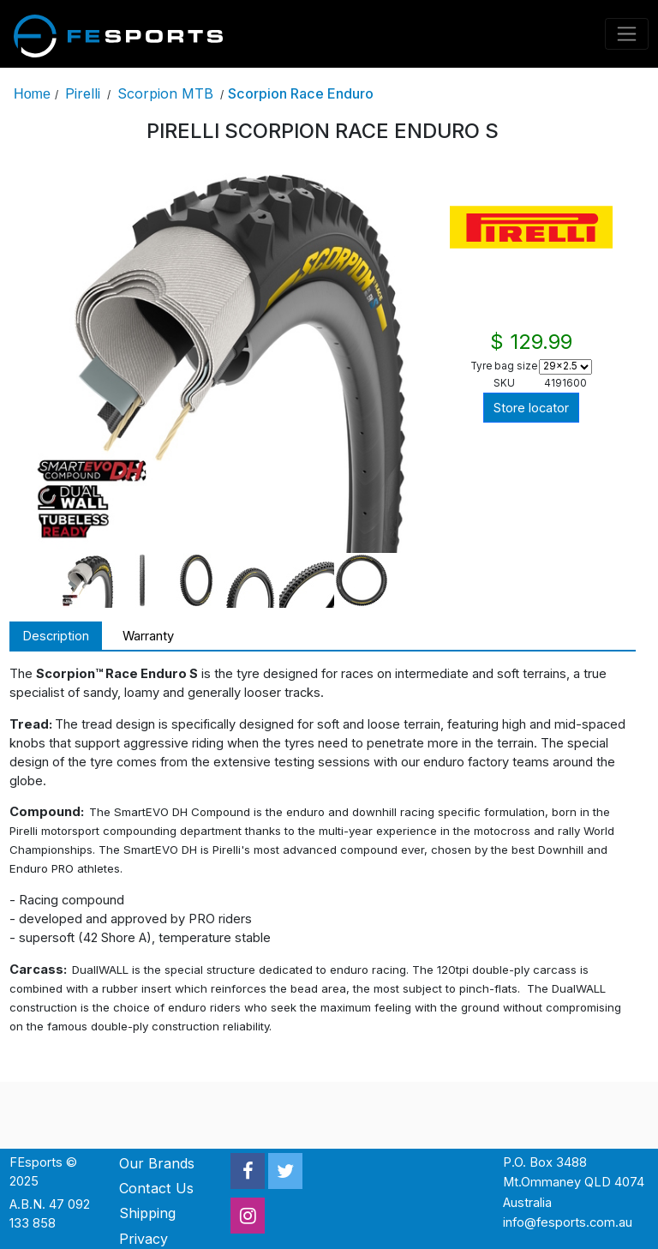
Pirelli (82, 93)
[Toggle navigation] (627, 34)
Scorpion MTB (165, 93)
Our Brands (156, 1163)
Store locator (531, 408)
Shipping (147, 1213)
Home (32, 93)
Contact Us (156, 1188)
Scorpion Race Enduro (301, 93)
